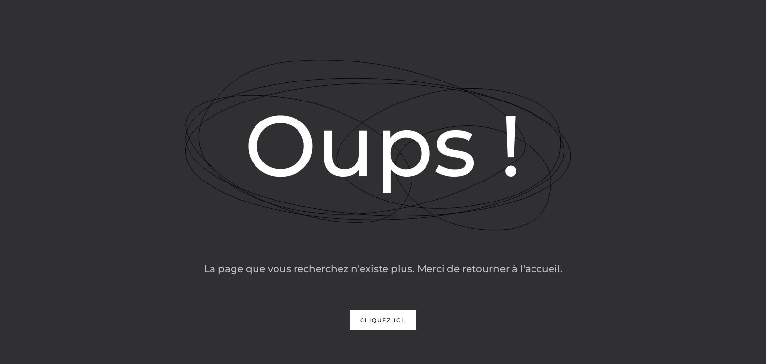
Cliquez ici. (383, 320)
